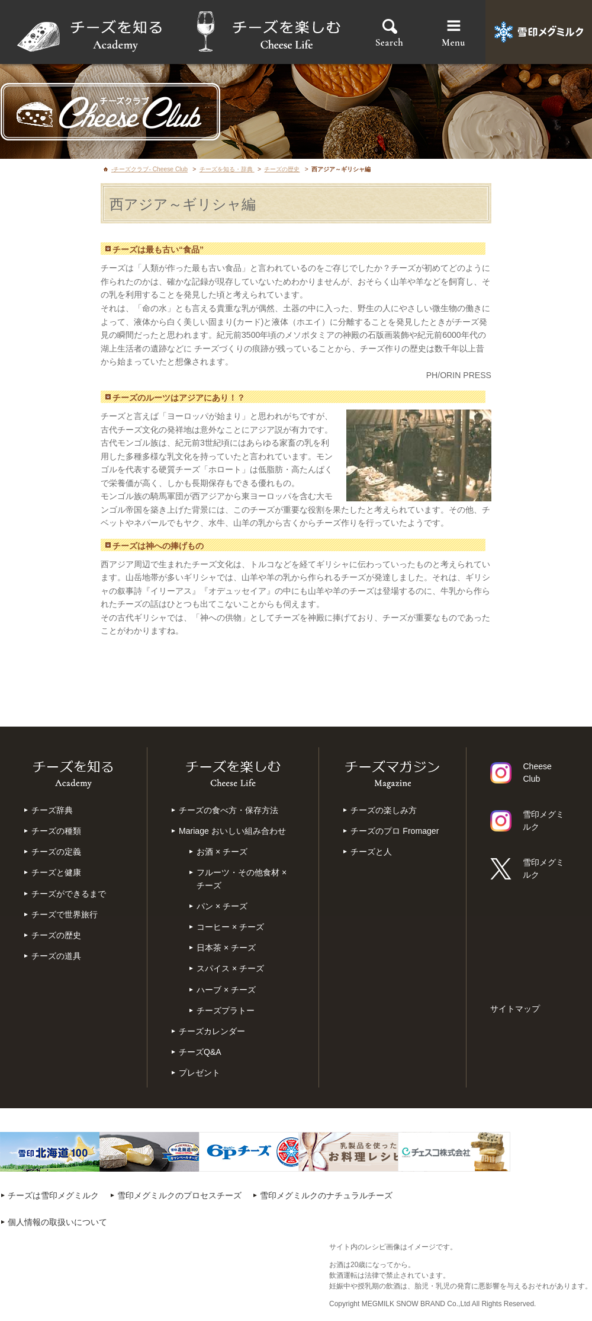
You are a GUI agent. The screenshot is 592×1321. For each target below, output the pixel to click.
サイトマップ (515, 1008)
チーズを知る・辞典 (227, 169)
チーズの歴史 (282, 169)
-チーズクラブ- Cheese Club (149, 169)
